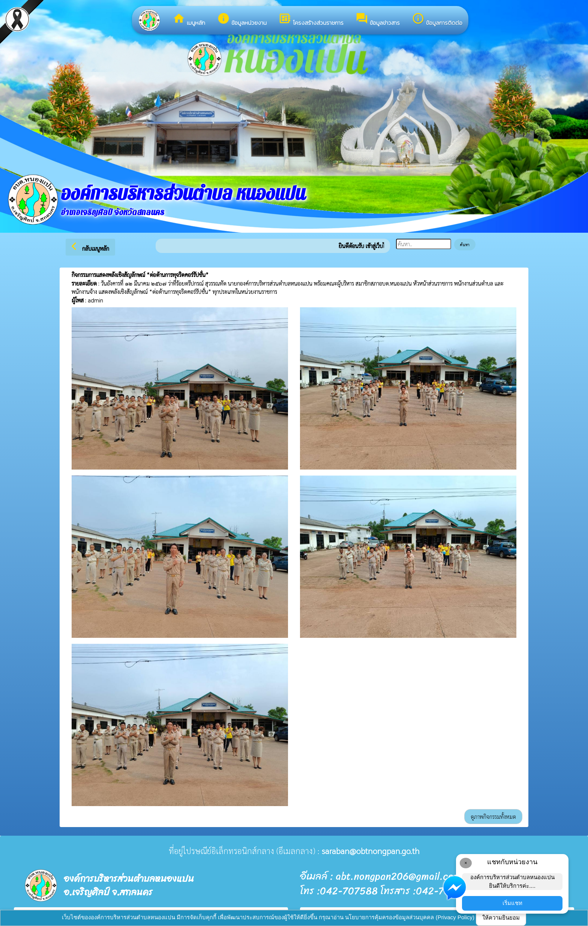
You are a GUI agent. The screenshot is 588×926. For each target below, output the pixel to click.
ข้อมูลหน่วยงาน (242, 19)
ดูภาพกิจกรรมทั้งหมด (493, 816)
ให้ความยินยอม (501, 917)
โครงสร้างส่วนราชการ (311, 19)
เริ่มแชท (512, 903)
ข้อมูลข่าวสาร (378, 19)
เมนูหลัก (188, 19)
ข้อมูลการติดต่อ (437, 19)
